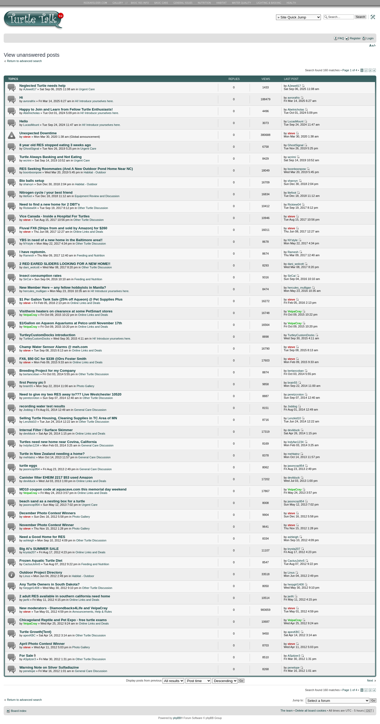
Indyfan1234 (31, 445)
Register (355, 38)
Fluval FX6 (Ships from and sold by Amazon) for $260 (63, 228)
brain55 (28, 386)
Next (370, 680)
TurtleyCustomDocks (36, 338)
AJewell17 (29, 89)
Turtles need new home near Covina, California (58, 442)
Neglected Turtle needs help (42, 86)
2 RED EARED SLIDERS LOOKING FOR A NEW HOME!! (64, 264)
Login (370, 38)
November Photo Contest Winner (46, 525)
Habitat (222, 2)
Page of (349, 70)
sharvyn (28, 184)
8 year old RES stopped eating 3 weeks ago (55, 145)
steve (27, 136)
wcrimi (27, 160)
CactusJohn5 (31, 564)
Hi (21, 97)
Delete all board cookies (310, 710)
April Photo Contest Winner (42, 644)
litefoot (27, 196)
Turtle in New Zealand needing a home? (51, 454)
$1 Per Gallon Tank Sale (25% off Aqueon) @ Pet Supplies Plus (70, 299)
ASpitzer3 (29, 659)
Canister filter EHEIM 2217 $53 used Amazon (56, 477)
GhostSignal (31, 148)
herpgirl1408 (31, 587)
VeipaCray (30, 314)
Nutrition (205, 2)
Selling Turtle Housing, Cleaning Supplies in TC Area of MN (68, 418)
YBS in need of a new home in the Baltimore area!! (60, 240)
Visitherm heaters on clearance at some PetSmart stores (65, 311)
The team (287, 710)
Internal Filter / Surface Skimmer (46, 430)
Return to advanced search (24, 61)
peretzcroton (31, 397)
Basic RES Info (138, 2)
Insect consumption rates (40, 276)
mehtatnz (29, 457)
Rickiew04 (29, 207)
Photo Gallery (85, 386)
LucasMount (31, 124)
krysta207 (29, 552)
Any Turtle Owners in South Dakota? (49, 584)
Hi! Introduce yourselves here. (94, 101)
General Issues (183, 2)
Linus (26, 576)
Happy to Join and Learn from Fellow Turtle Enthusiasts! (66, 109)
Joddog (28, 409)
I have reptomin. (32, 252)
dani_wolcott (31, 267)
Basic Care (161, 2)
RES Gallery (119, 2)
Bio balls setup (31, 181)
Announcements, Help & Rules (92, 611)
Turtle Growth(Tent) (35, 632)
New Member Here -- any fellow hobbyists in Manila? (62, 287)
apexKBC (29, 635)
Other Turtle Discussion (93, 207)
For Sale (26, 656)
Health (291, 2)
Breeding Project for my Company (47, 371)
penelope (29, 671)
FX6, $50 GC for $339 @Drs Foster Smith (52, 359)
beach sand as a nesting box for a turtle (52, 501)
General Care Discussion (90, 409)
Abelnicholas (31, 113)
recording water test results (42, 406)
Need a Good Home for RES (42, 537)
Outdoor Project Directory (40, 572)
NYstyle (28, 243)
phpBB (177, 718)
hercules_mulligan (35, 291)
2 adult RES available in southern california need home (64, 596)
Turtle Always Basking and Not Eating (50, 157)
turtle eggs (28, 466)
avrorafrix (29, 101)
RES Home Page (96, 2)
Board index (18, 710)
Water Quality (241, 2)
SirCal (27, 279)
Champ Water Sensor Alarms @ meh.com (53, 347)
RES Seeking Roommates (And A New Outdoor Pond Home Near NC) (76, 169)
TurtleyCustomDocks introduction (47, 335)
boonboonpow (32, 172)
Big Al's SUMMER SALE (39, 549)
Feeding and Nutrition (91, 255)
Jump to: (298, 700)
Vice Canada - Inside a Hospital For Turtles (54, 216)
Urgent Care (87, 89)
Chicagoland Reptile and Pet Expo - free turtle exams (63, 620)
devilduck (29, 433)
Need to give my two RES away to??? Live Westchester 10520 (70, 394)
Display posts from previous (155, 680)
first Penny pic (31, 382)
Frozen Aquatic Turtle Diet (40, 561)
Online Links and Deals (88, 231)
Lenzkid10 (29, 421)
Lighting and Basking (269, 2)
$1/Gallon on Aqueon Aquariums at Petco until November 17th (70, 323)
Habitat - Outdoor (95, 172)
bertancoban (31, 374)
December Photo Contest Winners (47, 513)
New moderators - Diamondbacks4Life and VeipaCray (63, 608)
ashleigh (28, 540)
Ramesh (28, 255)
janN (26, 599)
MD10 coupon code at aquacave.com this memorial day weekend (72, 489)
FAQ (341, 38)
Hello (23, 121)
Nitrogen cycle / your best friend (46, 192)
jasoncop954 (31, 469)
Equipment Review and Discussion (97, 196)
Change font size (372, 45)
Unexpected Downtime (37, 133)
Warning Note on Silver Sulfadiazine (49, 667)
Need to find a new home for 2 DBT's (49, 204)
